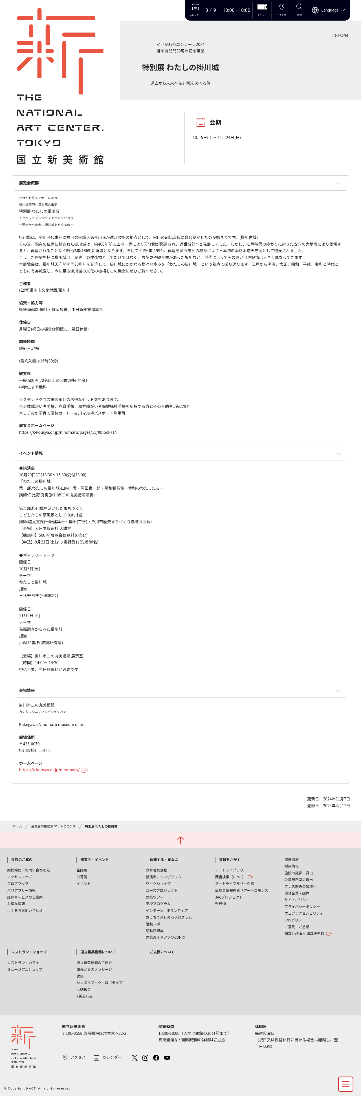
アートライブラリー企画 (234, 883)
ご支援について (162, 951)
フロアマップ (18, 883)
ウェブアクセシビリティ (304, 913)
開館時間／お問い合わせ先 (28, 870)
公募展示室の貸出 (299, 879)
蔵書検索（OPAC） (234, 877)
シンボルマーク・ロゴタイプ (99, 982)
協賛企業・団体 (297, 893)
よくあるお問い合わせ (25, 910)
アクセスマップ (19, 876)
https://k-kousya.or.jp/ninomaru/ (54, 770)
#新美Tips (84, 996)
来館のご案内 (22, 859)
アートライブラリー (231, 870)
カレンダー (112, 1057)
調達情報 (292, 859)
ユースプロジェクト (162, 890)
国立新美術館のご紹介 (94, 962)
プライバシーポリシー (302, 906)
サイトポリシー (297, 899)
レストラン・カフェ (23, 962)
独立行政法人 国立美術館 (308, 933)
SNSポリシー (295, 920)
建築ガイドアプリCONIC (165, 937)
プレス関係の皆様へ (300, 886)
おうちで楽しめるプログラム (169, 917)
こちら (219, 1039)
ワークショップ (158, 883)
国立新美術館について (98, 951)
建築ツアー (154, 897)
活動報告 (83, 989)
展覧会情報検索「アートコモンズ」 (243, 890)
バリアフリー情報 (21, 890)
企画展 (81, 870)
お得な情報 (16, 903)
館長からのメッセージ (94, 969)
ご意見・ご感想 (297, 926)
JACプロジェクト (229, 897)
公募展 (81, 876)
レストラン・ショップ (29, 951)
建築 (79, 976)
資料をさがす (230, 859)
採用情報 (292, 866)
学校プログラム (158, 903)
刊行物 (220, 903)
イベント (83, 883)
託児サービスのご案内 (25, 897)
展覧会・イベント (94, 859)
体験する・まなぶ (164, 859)
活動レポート (156, 923)
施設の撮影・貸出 (299, 872)
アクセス (78, 1057)
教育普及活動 (156, 870)
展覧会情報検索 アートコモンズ (53, 826)
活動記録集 (155, 930)
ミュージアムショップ (25, 969)
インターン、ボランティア (167, 910)
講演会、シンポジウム (163, 876)
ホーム (17, 826)
